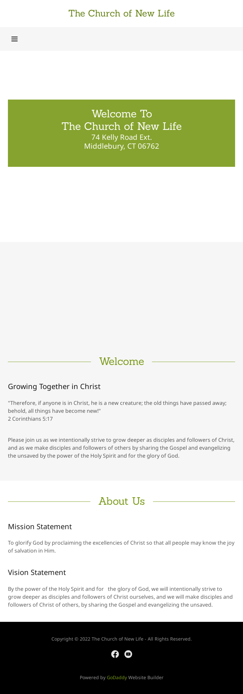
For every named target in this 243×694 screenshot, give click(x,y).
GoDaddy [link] (117, 677)
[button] (14, 38)
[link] (121, 13)
